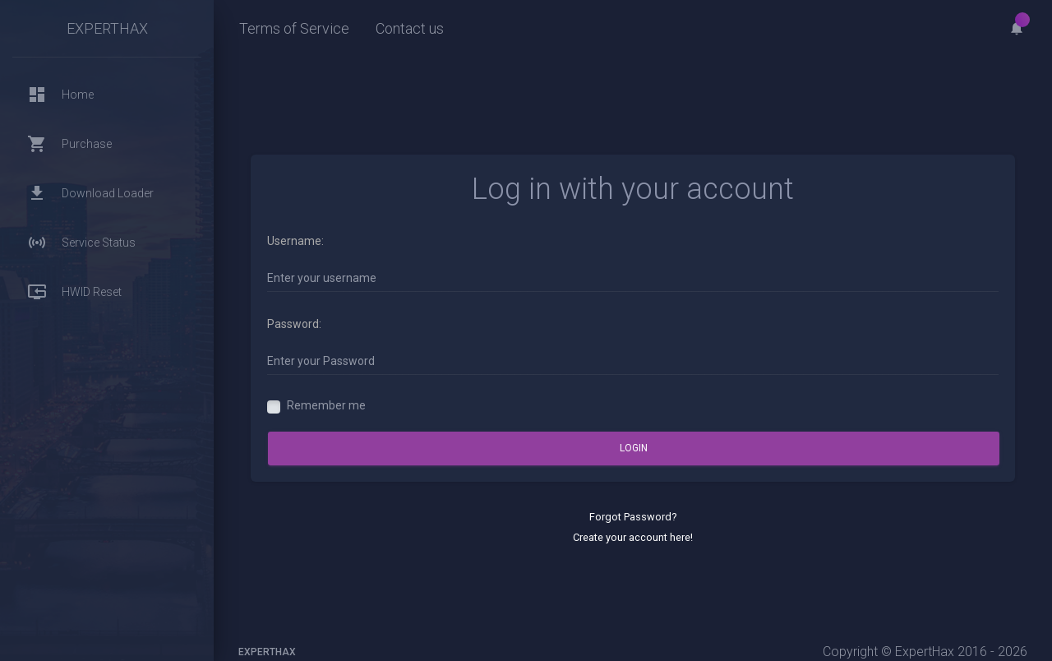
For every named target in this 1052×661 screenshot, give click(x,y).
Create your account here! (633, 537)
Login (634, 448)
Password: (294, 323)
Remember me (326, 405)
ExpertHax (107, 28)
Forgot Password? (632, 517)
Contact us (410, 28)
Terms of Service (294, 28)
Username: (295, 240)
